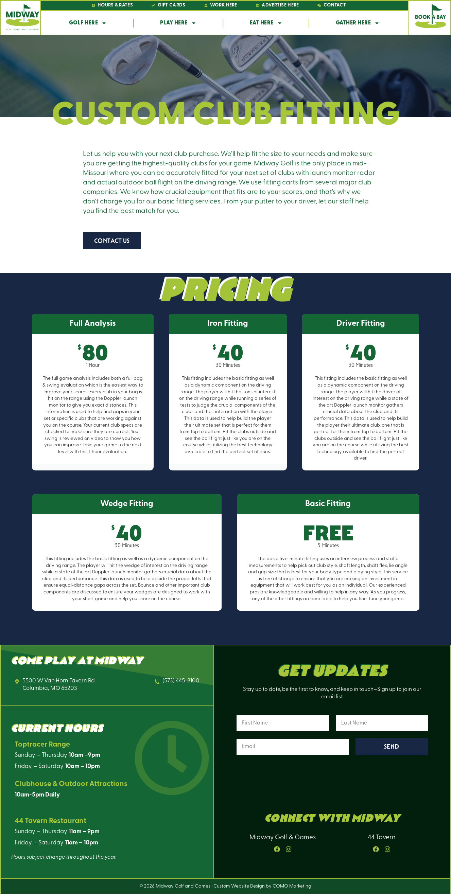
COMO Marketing (292, 886)
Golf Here (88, 23)
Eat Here (266, 23)
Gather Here (358, 23)
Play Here (178, 23)
